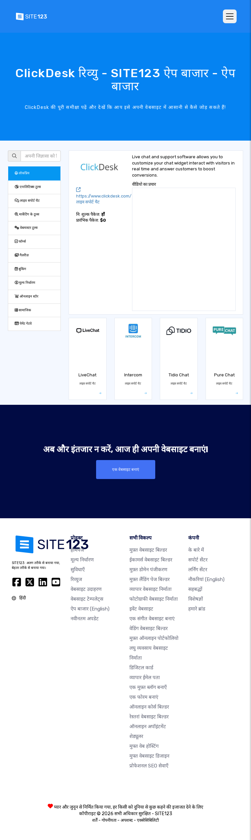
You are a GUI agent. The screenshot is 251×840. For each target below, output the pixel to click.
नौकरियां (206, 579)
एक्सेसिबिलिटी (148, 820)
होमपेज (77, 550)
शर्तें (94, 820)
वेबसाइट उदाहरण (86, 589)
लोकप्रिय (22, 173)
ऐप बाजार (90, 609)
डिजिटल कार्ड (141, 668)
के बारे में (196, 550)
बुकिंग (20, 269)
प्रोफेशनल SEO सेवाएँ (148, 766)
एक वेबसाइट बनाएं (125, 469)
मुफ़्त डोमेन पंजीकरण (148, 570)
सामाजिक (23, 310)
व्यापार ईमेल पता (144, 677)
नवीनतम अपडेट (85, 619)
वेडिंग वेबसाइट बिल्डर (148, 628)
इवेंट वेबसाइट (141, 609)
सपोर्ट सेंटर (198, 560)
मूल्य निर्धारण (25, 283)
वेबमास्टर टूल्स (26, 228)
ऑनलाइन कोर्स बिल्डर (149, 707)
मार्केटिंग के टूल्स (27, 214)
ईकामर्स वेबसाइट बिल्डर (150, 560)
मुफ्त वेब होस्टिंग (144, 746)
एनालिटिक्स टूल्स (28, 187)
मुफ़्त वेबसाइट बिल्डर (148, 550)
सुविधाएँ (78, 570)
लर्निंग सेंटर (197, 570)
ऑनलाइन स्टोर (26, 296)
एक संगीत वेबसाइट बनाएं (152, 619)
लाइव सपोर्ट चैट (27, 200)
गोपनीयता (109, 820)
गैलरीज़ (22, 255)
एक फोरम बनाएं (143, 697)
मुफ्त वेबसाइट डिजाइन (149, 756)
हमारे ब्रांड (196, 609)
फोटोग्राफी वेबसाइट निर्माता (153, 599)
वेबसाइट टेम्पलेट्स (87, 599)
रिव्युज (76, 579)
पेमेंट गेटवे (23, 323)
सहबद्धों (195, 589)
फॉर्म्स (20, 241)
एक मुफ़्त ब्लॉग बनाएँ (148, 687)
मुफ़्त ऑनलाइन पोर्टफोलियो (153, 638)
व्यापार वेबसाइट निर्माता (150, 589)
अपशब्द (127, 820)
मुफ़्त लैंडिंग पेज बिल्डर (149, 579)
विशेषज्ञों (195, 599)
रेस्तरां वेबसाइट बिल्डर (149, 717)
